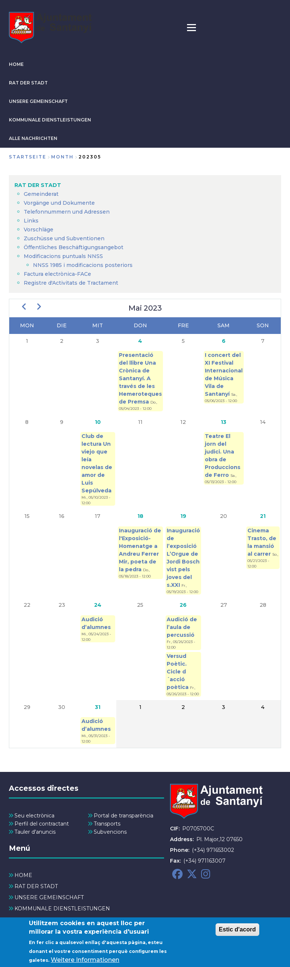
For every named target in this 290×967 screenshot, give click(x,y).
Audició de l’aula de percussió (182, 627)
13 (223, 422)
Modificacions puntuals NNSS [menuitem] (63, 256)
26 (183, 605)
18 (140, 516)
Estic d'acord (237, 932)
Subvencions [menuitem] (110, 831)
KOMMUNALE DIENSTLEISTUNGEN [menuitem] (62, 908)
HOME (16, 64)
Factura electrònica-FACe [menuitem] (57, 274)
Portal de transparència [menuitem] (123, 815)
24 (97, 605)
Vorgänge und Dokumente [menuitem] (59, 203)
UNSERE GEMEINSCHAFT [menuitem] (49, 897)
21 (263, 516)
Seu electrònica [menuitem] (34, 815)
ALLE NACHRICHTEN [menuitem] (42, 919)
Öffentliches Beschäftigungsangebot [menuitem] (73, 247)
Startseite (27, 157)
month (62, 157)
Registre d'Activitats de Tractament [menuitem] (71, 283)
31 (97, 707)
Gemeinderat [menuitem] (41, 194)
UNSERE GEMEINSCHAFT (38, 101)
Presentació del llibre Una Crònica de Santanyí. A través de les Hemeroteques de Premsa (140, 378)
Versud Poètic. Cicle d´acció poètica (178, 671)
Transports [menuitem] (107, 823)
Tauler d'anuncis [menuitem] (35, 831)
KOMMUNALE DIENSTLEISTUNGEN (50, 120)
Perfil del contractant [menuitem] (41, 823)
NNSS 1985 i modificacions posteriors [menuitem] (83, 265)
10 (98, 422)
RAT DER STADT (28, 83)
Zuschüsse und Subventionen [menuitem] (64, 238)
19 (183, 516)
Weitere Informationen (85, 962)
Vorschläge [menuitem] (38, 229)
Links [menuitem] (31, 220)
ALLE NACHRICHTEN (33, 138)
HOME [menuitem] (23, 875)
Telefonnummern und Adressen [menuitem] (67, 211)
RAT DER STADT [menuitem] (37, 185)
